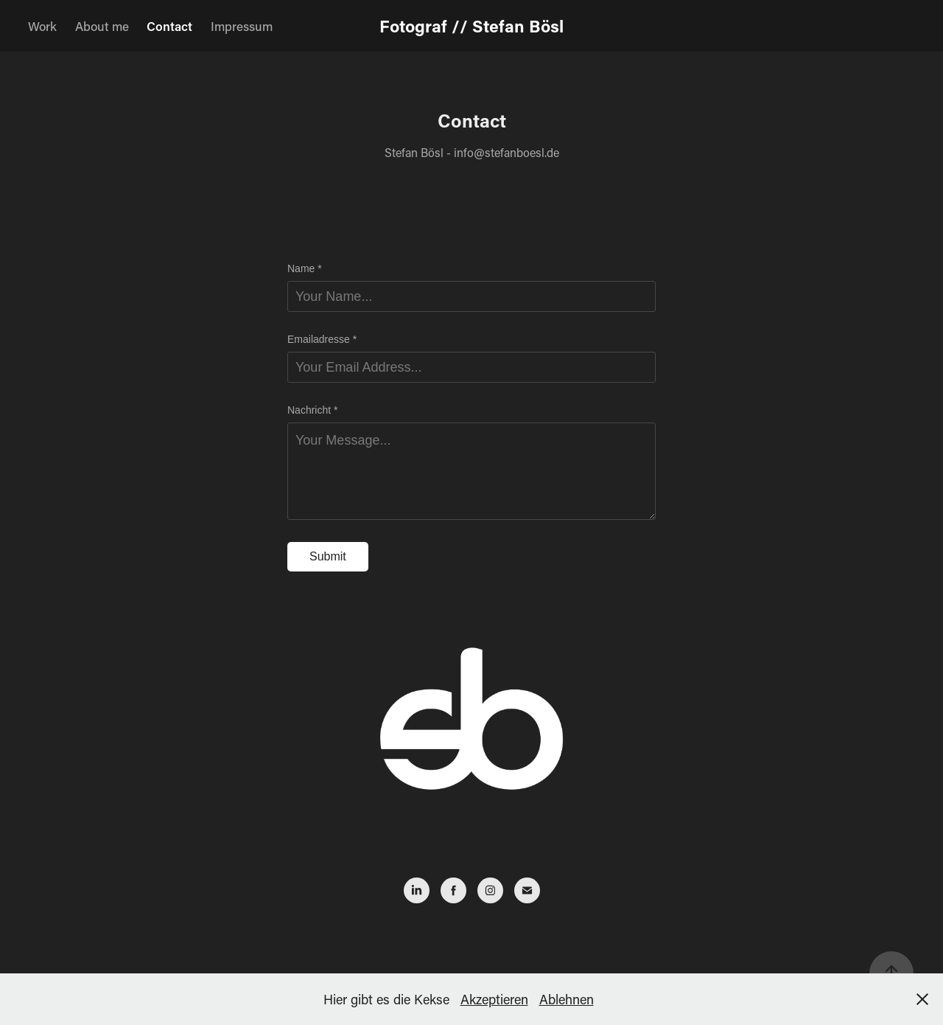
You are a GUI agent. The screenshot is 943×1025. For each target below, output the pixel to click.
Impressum (242, 26)
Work (42, 26)
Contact (169, 26)
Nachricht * (312, 410)
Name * (304, 268)
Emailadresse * (322, 339)
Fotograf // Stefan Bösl (471, 26)
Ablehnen (566, 999)
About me (102, 26)
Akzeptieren (494, 999)
